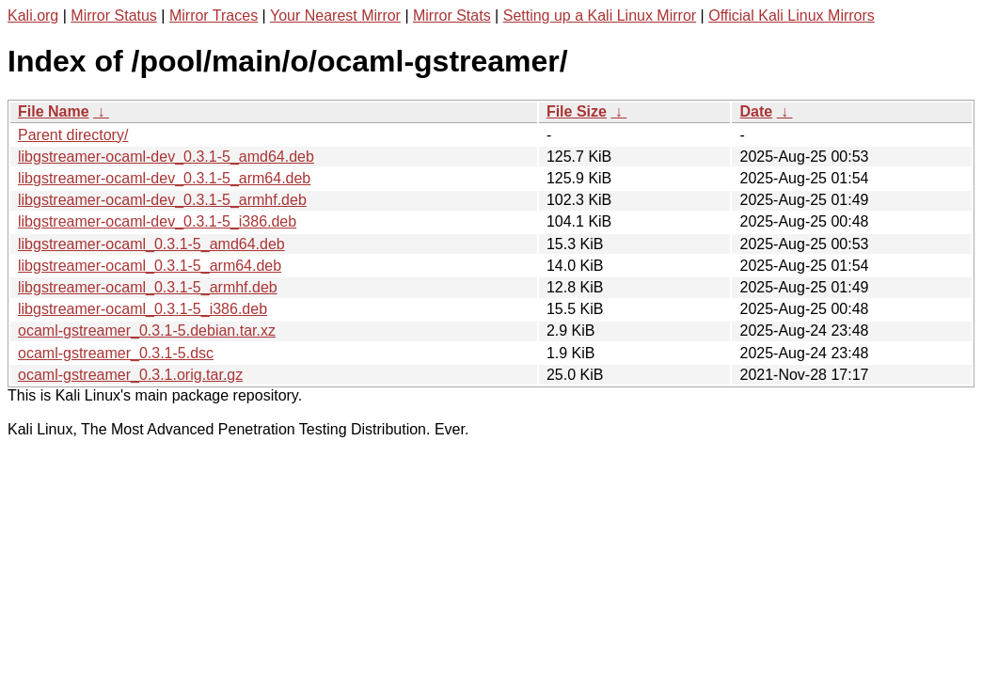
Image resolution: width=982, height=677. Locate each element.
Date (755, 111)
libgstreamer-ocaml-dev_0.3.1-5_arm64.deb (164, 178)
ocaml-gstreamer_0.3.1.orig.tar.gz (130, 375)
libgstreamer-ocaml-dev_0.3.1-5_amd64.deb (166, 157)
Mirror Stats (452, 16)
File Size (576, 111)
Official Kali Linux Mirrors (791, 16)
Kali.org (33, 16)
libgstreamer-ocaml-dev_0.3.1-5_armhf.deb (162, 200)
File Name (53, 111)
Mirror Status (114, 16)
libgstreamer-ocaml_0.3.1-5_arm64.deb (149, 266)
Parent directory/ (73, 135)
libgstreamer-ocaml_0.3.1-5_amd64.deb (151, 244)
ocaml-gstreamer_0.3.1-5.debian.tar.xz (147, 330)
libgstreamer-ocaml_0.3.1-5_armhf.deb (147, 287)
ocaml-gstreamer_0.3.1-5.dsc (116, 353)
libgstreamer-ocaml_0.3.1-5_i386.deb (142, 309)
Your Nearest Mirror (335, 16)
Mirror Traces (213, 16)
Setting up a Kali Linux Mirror (599, 16)
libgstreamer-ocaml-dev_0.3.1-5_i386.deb (157, 221)
